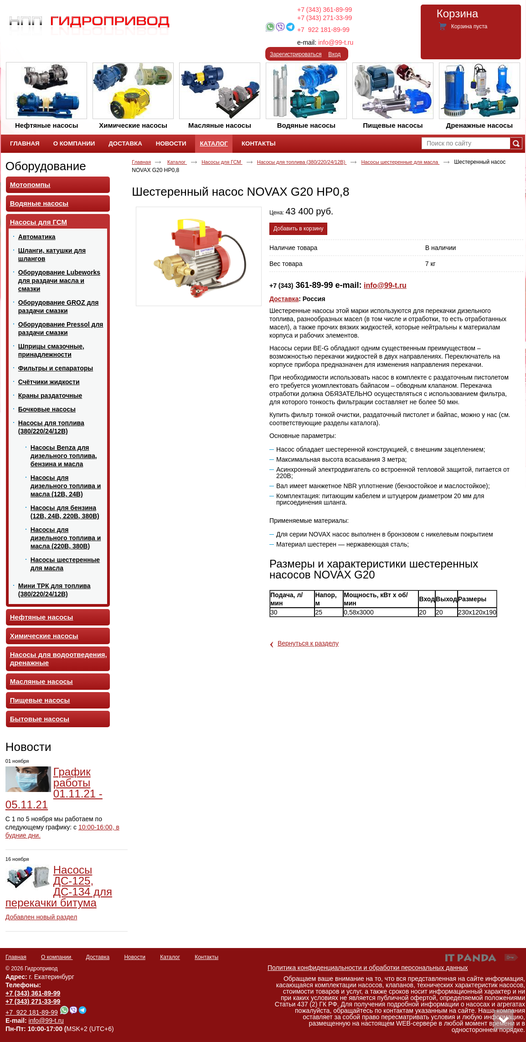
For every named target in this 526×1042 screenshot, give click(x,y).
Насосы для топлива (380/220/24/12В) (302, 162)
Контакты (206, 957)
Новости (28, 747)
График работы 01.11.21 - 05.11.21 (54, 788)
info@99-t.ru (335, 42)
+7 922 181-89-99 (323, 29)
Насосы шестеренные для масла (400, 162)
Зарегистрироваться (295, 54)
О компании (57, 957)
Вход (334, 54)
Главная (141, 162)
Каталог (213, 143)
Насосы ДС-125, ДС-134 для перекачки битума (58, 886)
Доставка (284, 298)
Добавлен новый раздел (41, 917)
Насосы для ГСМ (221, 162)
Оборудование (45, 166)
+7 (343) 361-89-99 (324, 9)
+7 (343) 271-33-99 (324, 17)
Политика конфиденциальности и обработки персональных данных (368, 967)
